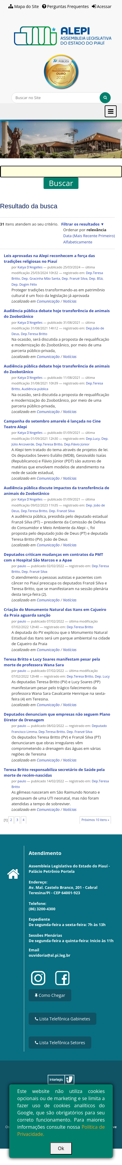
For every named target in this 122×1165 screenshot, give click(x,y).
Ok (61, 1148)
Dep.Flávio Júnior (76, 444)
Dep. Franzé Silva (74, 278)
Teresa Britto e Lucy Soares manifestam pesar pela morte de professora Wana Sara (52, 661)
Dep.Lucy (93, 438)
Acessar (104, 6)
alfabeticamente (77, 242)
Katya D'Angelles (30, 267)
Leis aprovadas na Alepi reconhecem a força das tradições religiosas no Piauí (49, 258)
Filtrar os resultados (80, 224)
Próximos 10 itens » (95, 820)
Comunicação (48, 301)
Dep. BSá (96, 278)
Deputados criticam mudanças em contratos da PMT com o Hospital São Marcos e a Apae (53, 557)
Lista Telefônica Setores (60, 1042)
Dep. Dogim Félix (24, 284)
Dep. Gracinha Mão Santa (41, 278)
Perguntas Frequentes (68, 6)
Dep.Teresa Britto (34, 333)
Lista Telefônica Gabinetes (62, 1019)
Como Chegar (50, 995)
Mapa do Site (26, 6)
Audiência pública (35, 389)
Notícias (69, 301)
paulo (22, 566)
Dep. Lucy (102, 676)
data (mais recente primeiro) (89, 235)
